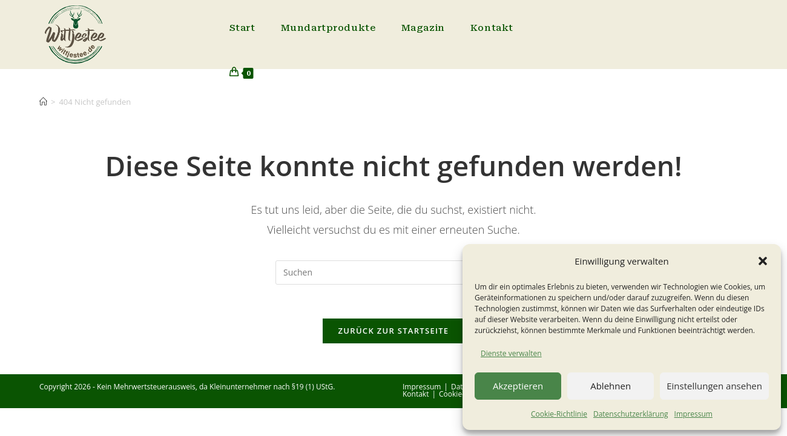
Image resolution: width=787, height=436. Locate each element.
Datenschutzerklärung (630, 414)
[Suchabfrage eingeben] (393, 272)
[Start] (43, 101)
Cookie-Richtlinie (559, 414)
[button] (763, 261)
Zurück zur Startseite (393, 333)
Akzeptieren (518, 386)
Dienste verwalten (511, 353)
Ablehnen (610, 386)
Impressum (693, 414)
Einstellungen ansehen (714, 386)
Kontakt (416, 397)
